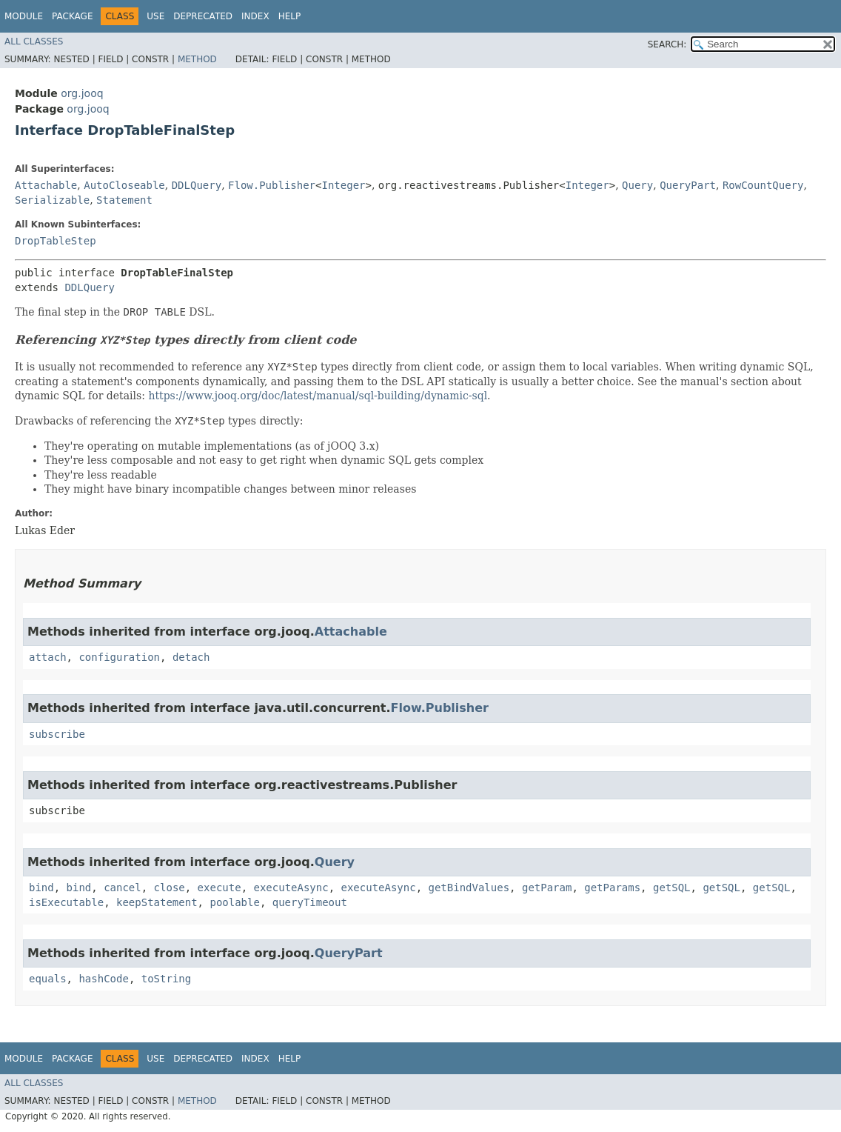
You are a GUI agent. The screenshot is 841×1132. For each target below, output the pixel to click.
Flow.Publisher (271, 185)
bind (41, 887)
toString (166, 979)
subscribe (57, 734)
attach (48, 657)
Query (637, 185)
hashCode (103, 979)
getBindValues (469, 887)
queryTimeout (309, 902)
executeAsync (290, 887)
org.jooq (82, 93)
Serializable (52, 200)
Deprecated (202, 16)
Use (155, 16)
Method (197, 59)
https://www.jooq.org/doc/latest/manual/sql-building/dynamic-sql (317, 396)
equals (48, 979)
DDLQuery (196, 185)
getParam (547, 887)
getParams (612, 887)
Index (255, 16)
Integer (343, 185)
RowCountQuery (763, 185)
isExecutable (66, 902)
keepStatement (157, 902)
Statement (124, 200)
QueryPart (688, 185)
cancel (122, 887)
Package (72, 16)
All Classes (33, 41)
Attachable (46, 185)
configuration (119, 657)
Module (23, 16)
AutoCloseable (124, 185)
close (169, 887)
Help (289, 16)
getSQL (672, 887)
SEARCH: (667, 44)
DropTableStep (55, 241)
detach (191, 657)
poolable (234, 902)
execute (219, 887)
